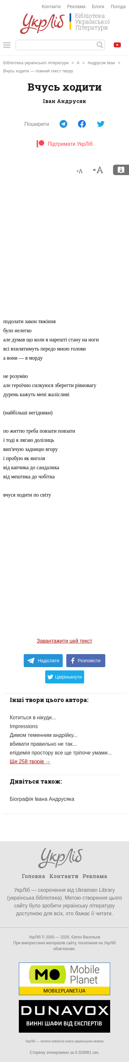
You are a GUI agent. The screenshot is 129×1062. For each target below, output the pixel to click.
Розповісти (85, 661)
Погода (118, 6)
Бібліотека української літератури (36, 62)
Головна (33, 876)
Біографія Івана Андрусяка (42, 799)
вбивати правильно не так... (43, 744)
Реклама (76, 6)
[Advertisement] (64, 249)
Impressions (24, 726)
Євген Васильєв (85, 937)
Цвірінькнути (64, 677)
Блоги (98, 6)
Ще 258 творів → (30, 761)
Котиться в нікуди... (33, 717)
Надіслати (43, 661)
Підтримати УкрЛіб (64, 144)
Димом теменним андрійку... (44, 735)
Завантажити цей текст (64, 641)
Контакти (51, 6)
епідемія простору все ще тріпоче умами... (61, 752)
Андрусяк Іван (101, 62)
